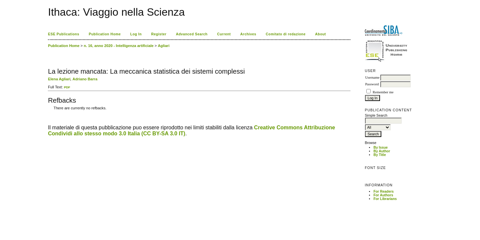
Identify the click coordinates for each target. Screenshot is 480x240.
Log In (136, 34)
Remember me (383, 92)
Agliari (164, 46)
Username (372, 77)
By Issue (380, 147)
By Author (381, 151)
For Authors (383, 195)
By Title (379, 155)
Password (372, 84)
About (320, 34)
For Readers (383, 191)
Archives (248, 34)
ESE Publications (63, 34)
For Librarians (385, 199)
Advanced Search (192, 34)
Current (224, 34)
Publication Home (105, 34)
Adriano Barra (85, 79)
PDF (67, 87)
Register (159, 34)
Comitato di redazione (285, 34)
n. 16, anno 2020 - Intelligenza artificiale (119, 46)
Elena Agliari (59, 79)
